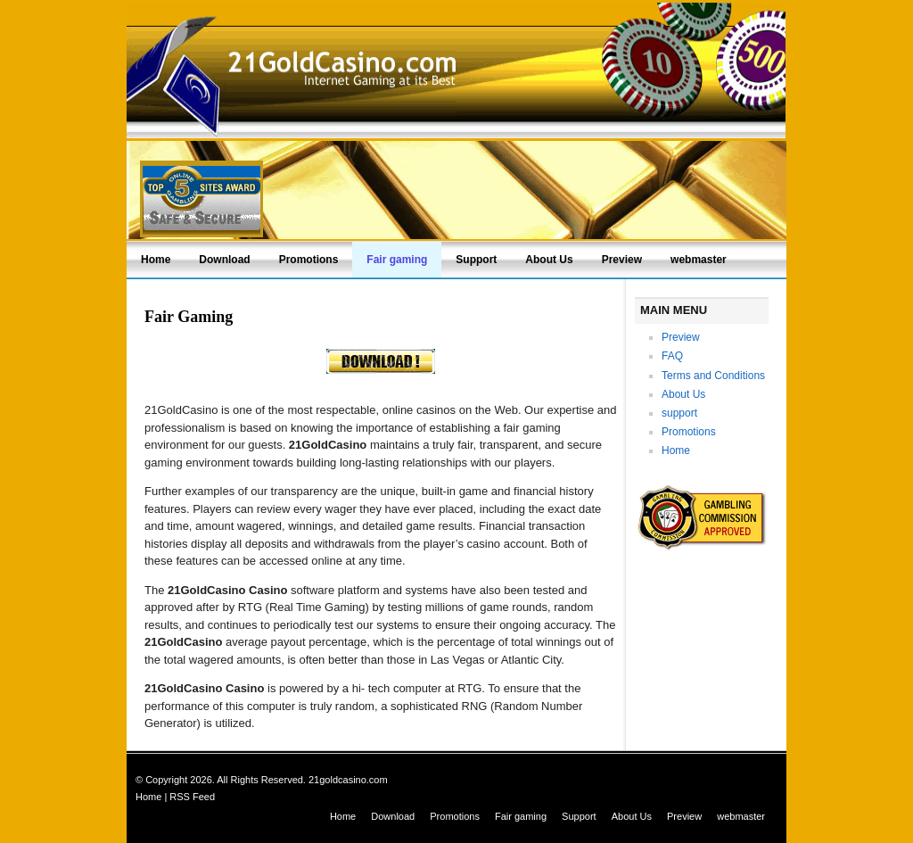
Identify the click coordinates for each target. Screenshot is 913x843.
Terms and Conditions (713, 375)
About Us (548, 259)
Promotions (309, 259)
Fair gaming (396, 259)
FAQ (672, 356)
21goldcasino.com (348, 779)
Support (476, 259)
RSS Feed (192, 796)
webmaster (698, 259)
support (679, 413)
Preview (622, 259)
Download (224, 259)
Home (155, 259)
